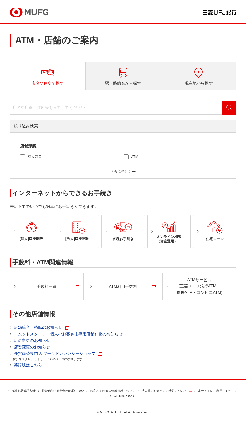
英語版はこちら (28, 365)
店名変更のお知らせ (32, 340)
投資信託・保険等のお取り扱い (63, 391)
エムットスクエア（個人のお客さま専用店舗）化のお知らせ (68, 334)
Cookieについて (124, 396)
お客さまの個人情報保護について (112, 391)
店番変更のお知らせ (32, 347)
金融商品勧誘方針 (23, 391)
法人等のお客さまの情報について (164, 391)
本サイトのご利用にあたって (217, 391)
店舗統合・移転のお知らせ (38, 327)
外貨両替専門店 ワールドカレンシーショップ (54, 353)
